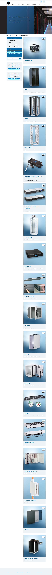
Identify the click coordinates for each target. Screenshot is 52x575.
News (19, 4)
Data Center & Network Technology (21, 35)
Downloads (34, 4)
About (23, 4)
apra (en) (8, 35)
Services (28, 4)
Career (39, 4)
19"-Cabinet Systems (12, 40)
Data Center (11, 42)
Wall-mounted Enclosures (13, 44)
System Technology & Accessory (14, 46)
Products (14, 4)
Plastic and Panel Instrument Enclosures (14, 53)
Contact (44, 4)
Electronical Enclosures (11, 51)
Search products (10, 58)
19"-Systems (9, 49)
